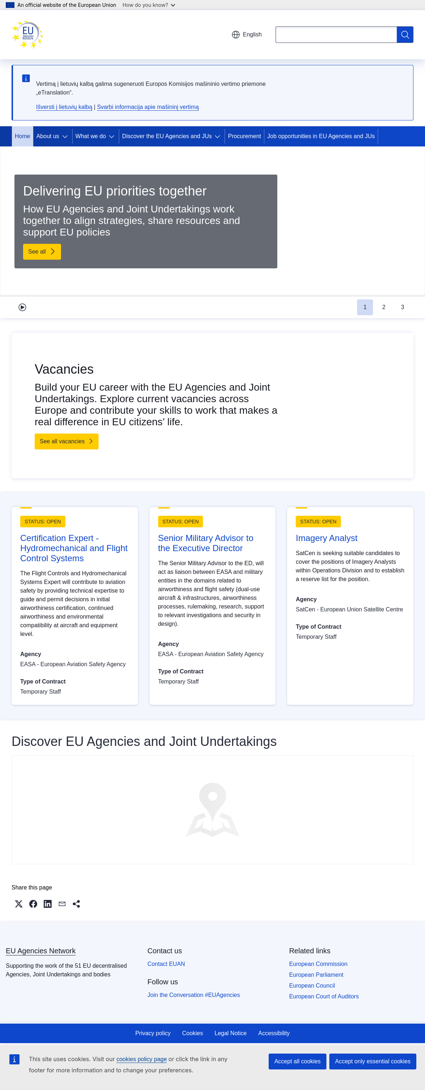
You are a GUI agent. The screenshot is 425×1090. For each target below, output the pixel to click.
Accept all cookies (297, 1061)
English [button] (246, 34)
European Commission (318, 964)
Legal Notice (230, 1033)
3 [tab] (402, 307)
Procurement (244, 136)
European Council (312, 986)
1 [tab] (365, 307)
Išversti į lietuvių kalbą (64, 107)
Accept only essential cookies (373, 1061)
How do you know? (149, 5)
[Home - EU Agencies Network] (27, 34)
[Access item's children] (66, 136)
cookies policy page (141, 1059)
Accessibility (274, 1033)
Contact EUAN (166, 964)
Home (22, 136)
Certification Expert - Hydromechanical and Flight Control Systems (73, 548)
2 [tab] (384, 307)
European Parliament (316, 975)
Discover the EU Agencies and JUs (167, 136)
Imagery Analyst (326, 538)
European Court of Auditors (324, 996)
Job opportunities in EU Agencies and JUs (321, 136)
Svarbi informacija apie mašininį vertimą (148, 107)
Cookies (192, 1033)
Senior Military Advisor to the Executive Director (205, 543)
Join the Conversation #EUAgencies (193, 995)
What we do (90, 136)
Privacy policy (153, 1033)
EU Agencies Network (40, 951)
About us (47, 136)
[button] (19, 904)
